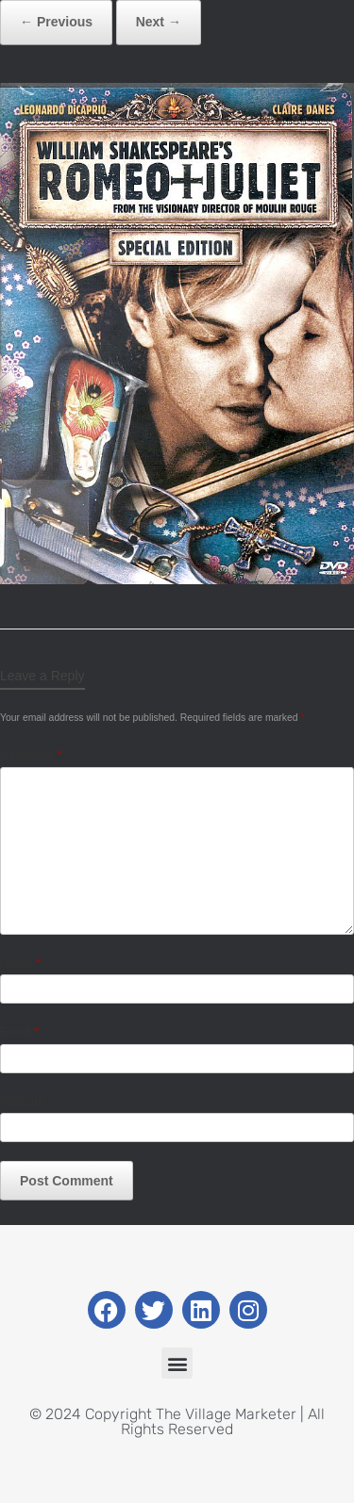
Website (22, 1101)
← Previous (56, 21)
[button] (177, 1363)
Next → (158, 21)
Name (20, 963)
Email (19, 1031)
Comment (30, 754)
